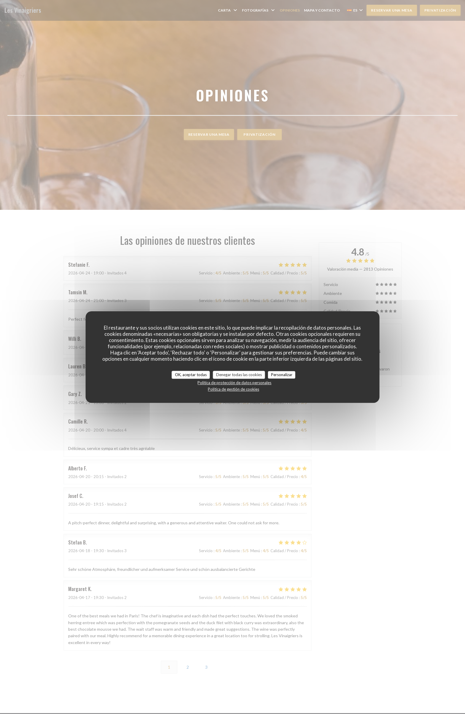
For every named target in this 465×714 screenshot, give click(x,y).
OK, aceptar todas (191, 374)
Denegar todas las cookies (239, 374)
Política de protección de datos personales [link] (234, 382)
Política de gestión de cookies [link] (233, 389)
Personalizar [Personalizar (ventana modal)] (281, 374)
